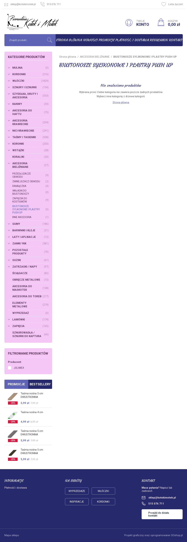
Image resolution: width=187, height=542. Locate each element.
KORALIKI (30, 157)
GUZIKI (30, 260)
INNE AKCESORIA (30, 217)
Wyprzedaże (77, 491)
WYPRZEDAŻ (30, 313)
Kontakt (175, 40)
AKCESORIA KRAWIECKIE (30, 122)
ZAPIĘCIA (30, 326)
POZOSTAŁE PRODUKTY (30, 251)
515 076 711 (54, 4)
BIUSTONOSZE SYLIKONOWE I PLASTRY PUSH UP (30, 209)
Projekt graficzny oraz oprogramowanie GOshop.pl (153, 535)
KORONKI (30, 144)
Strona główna (69, 40)
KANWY (30, 104)
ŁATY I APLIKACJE (30, 237)
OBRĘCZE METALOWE (30, 280)
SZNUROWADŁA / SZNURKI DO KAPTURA (30, 334)
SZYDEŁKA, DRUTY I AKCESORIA (30, 95)
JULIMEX (19, 367)
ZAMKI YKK (30, 243)
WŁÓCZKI (30, 81)
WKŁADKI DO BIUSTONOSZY (30, 192)
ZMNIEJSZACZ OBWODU (30, 181)
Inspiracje (77, 501)
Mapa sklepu (11, 535)
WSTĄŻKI (30, 150)
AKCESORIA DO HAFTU (30, 112)
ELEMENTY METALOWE (30, 304)
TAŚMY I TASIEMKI (30, 137)
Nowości (90, 40)
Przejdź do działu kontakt (158, 514)
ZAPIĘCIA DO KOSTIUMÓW (30, 200)
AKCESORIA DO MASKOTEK (30, 288)
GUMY (30, 224)
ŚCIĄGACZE (30, 273)
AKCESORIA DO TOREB (30, 296)
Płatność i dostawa (132, 40)
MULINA (30, 67)
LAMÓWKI (30, 319)
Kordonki (103, 501)
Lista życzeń (172, 4)
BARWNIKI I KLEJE (30, 230)
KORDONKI (30, 74)
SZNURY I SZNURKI (30, 87)
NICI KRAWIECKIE (30, 130)
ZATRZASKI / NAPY (30, 266)
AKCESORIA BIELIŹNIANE (30, 165)
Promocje (107, 40)
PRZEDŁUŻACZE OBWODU (30, 175)
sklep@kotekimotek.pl (23, 4)
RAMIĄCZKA (30, 186)
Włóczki (103, 491)
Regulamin (159, 40)
